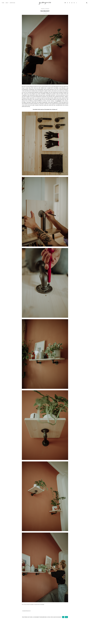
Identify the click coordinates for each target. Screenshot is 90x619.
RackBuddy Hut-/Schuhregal (51, 109)
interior (47, 8)
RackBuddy (58, 100)
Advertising (12, 2)
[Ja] (88, 617)
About (7, 2)
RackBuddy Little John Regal (38, 109)
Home (3, 2)
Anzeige (43, 8)
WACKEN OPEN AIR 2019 (26, 610)
